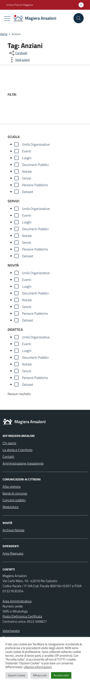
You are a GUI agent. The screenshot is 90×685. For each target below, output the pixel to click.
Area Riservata (13, 553)
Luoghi (26, 157)
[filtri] (50, 94)
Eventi (26, 151)
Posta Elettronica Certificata (22, 616)
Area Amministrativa (17, 601)
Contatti (8, 456)
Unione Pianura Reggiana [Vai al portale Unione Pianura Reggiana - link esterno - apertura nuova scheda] (19, 5)
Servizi (26, 178)
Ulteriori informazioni (38, 666)
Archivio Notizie (13, 530)
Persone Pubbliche (35, 184)
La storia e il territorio (17, 449)
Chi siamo (9, 443)
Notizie (27, 171)
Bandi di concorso (15, 493)
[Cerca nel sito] (78, 18)
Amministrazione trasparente (23, 463)
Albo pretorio (12, 486)
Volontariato (11, 630)
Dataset (27, 191)
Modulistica (10, 506)
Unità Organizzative (36, 144)
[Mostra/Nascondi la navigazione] (7, 18)
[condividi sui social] (18, 53)
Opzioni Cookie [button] (16, 675)
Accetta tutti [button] (61, 675)
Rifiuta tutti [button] (40, 675)
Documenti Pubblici (35, 164)
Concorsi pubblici (14, 500)
